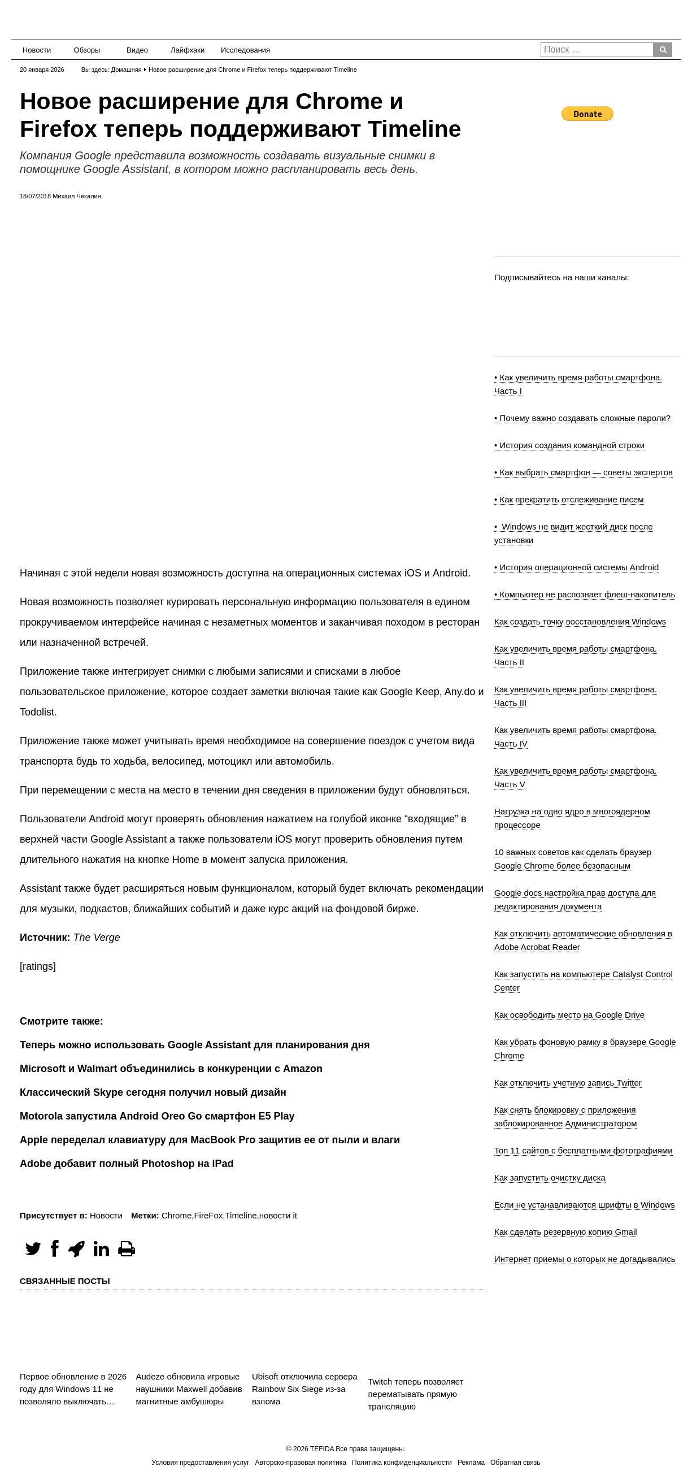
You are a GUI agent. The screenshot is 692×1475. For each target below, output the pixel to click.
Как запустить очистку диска (550, 1177)
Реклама (471, 1463)
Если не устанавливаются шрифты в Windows (584, 1204)
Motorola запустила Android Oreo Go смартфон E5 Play (157, 1116)
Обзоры (87, 50)
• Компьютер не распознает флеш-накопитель (584, 594)
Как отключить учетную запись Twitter (568, 1082)
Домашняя (126, 69)
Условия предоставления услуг (200, 1463)
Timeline (240, 1215)
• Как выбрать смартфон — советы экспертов (583, 472)
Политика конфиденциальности (402, 1463)
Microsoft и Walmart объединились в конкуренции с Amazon (171, 1068)
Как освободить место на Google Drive (569, 1015)
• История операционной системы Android (576, 567)
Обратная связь (515, 1463)
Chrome (177, 1215)
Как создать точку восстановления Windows (580, 621)
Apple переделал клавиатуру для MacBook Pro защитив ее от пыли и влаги (210, 1140)
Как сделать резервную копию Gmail (565, 1232)
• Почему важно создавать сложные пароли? (582, 418)
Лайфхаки (187, 50)
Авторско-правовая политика (300, 1463)
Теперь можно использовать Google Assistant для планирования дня (195, 1045)
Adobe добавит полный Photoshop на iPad (127, 1163)
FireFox (208, 1215)
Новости (37, 50)
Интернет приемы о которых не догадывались (585, 1259)
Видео (137, 50)
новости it (278, 1215)
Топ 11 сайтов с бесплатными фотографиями (583, 1150)
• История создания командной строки (569, 445)
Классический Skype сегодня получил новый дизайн (153, 1092)
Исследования (242, 50)
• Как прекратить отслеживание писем (569, 499)
